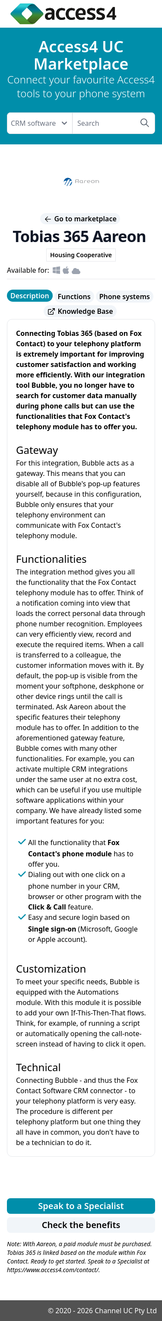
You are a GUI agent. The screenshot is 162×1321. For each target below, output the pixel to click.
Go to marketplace (80, 218)
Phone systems (124, 296)
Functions (74, 296)
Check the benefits (81, 1225)
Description (29, 295)
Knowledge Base (80, 311)
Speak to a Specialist (81, 1206)
